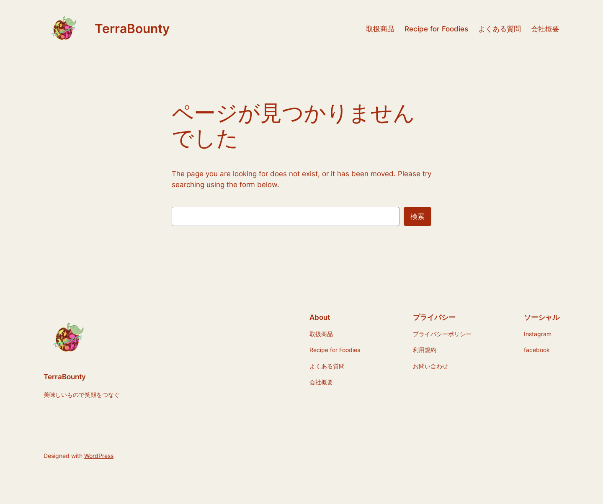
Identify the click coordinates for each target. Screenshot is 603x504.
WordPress (98, 455)
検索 (417, 216)
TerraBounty (132, 28)
